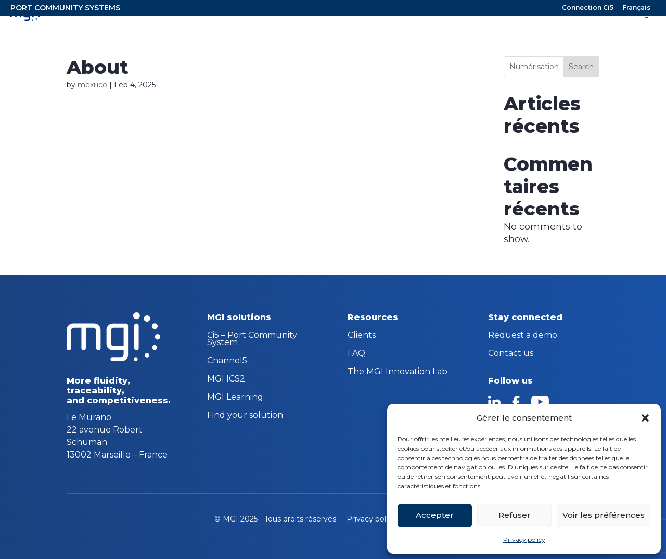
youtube (540, 402)
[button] (645, 418)
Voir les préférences (603, 515)
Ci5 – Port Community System (252, 339)
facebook (516, 402)
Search (581, 66)
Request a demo (522, 336)
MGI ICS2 (226, 379)
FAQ (356, 354)
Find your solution (245, 416)
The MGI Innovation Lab (397, 372)
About (98, 67)
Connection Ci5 (587, 8)
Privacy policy (524, 539)
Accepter (435, 515)
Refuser (514, 515)
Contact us (510, 354)
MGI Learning (235, 397)
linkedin (494, 402)
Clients (362, 336)
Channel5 (227, 361)
